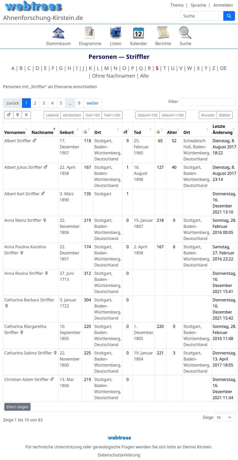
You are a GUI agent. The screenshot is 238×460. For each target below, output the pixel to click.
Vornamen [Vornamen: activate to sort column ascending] (14, 132)
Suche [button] (185, 43)
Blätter (224, 115)
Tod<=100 (112, 115)
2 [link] (35, 103)
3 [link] (43, 103)
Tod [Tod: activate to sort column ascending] (137, 132)
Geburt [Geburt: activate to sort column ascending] (67, 132)
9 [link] (79, 103)
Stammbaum (58, 43)
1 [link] (26, 103)
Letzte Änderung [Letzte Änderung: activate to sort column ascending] (223, 129)
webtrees (119, 437)
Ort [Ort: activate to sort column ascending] (97, 132)
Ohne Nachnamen (113, 75)
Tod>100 (92, 115)
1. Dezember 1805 (144, 332)
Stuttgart (102, 194)
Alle (144, 75)
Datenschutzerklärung (119, 455)
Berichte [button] (163, 43)
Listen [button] (115, 43)
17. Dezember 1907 (69, 147)
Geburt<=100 (173, 115)
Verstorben (72, 115)
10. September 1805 (70, 332)
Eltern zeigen (17, 406)
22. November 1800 (70, 359)
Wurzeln (208, 115)
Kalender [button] (138, 43)
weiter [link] (93, 103)
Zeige (219, 417)
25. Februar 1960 (141, 147)
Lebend (52, 115)
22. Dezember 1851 (69, 253)
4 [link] (52, 103)
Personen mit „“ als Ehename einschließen (50, 86)
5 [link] (61, 103)
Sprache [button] (198, 5)
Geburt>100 (147, 115)
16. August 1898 (140, 173)
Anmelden (223, 5)
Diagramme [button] (90, 43)
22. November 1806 (70, 226)
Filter (201, 102)
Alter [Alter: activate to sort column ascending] (172, 132)
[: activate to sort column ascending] (87, 129)
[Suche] (229, 16)
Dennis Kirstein (197, 447)
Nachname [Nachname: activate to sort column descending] (42, 132)
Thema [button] (177, 5)
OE (223, 68)
